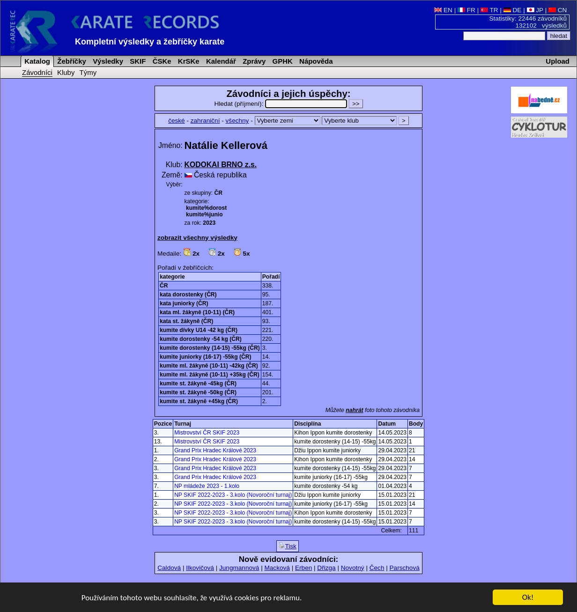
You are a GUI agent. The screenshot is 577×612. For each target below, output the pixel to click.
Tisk (287, 546)
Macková (276, 567)
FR (466, 10)
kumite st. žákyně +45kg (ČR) (199, 401)
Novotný (352, 567)
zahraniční (205, 120)
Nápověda (315, 61)
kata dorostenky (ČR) (188, 294)
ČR (164, 285)
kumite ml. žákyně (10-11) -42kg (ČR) (209, 365)
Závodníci (37, 72)
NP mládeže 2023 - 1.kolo (206, 486)
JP (535, 10)
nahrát (354, 410)
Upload (558, 61)
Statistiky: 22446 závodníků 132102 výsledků (528, 22)
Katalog (36, 61)
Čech (377, 567)
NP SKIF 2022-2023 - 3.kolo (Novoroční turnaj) (233, 495)
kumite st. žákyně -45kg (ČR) (198, 383)
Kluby (65, 72)
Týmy (88, 72)
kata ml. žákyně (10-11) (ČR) (197, 312)
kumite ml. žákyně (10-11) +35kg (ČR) (209, 374)
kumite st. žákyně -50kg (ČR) (198, 392)
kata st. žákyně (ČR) (186, 321)
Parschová (405, 567)
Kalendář (220, 61)
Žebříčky (70, 61)
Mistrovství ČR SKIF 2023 (206, 432)
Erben (303, 567)
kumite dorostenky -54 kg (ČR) (201, 339)
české (176, 120)
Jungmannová (239, 567)
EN (443, 10)
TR (489, 10)
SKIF (137, 61)
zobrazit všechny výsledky (197, 237)
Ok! (528, 598)
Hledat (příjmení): (281, 103)
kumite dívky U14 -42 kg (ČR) (198, 330)
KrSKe (188, 61)
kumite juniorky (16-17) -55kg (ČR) (206, 357)
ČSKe (161, 61)
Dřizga (326, 567)
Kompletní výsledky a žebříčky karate (149, 41)
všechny (237, 120)
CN (557, 10)
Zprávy (253, 61)
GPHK (281, 61)
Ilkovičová (200, 567)
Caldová (169, 567)
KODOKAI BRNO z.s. (221, 165)
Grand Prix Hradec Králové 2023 (215, 450)
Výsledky (107, 61)
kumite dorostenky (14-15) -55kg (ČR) (210, 348)
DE (512, 10)
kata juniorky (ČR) (184, 303)
